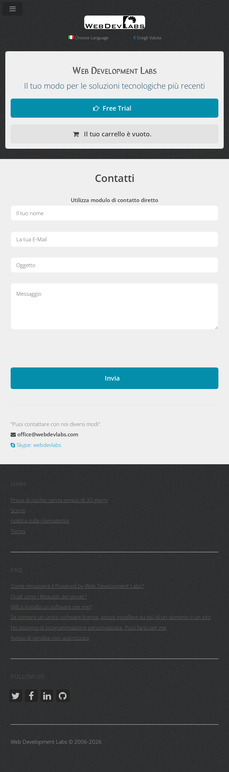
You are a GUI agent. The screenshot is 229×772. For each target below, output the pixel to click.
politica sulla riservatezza (40, 520)
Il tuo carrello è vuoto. (116, 133)
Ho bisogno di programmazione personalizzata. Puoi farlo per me (88, 627)
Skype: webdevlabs (38, 444)
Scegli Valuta (147, 38)
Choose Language (88, 38)
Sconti (18, 510)
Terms (18, 531)
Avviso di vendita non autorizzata (50, 637)
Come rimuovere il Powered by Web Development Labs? (77, 585)
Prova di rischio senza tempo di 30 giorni (59, 499)
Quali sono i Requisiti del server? (49, 596)
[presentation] (64, 353)
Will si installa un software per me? (51, 606)
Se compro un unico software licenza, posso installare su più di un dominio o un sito (111, 616)
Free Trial (117, 108)
